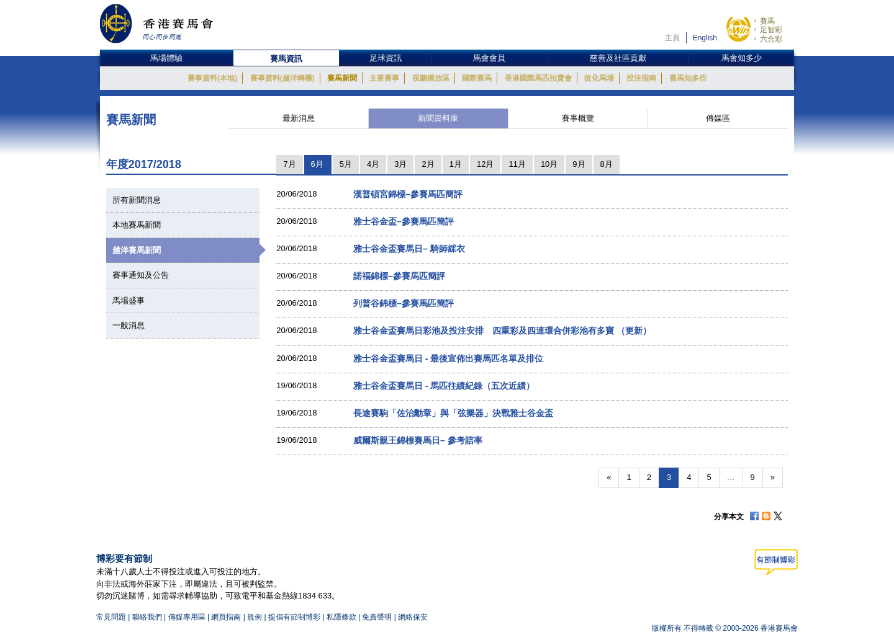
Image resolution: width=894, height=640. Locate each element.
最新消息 (298, 118)
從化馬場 (599, 78)
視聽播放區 (430, 78)
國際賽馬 (477, 78)
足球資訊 (385, 58)
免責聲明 (377, 617)
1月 (455, 164)
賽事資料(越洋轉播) (282, 78)
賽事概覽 (578, 118)
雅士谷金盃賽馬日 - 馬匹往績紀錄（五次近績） (444, 386)
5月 (346, 164)
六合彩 (771, 39)
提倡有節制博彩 (294, 617)
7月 (289, 164)
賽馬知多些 (688, 78)
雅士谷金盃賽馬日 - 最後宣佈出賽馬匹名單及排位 (448, 358)
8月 (606, 164)
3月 (400, 164)
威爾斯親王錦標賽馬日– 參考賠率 (417, 440)
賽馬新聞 (342, 78)
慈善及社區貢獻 (618, 58)
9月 (578, 164)
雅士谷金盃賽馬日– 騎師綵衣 (409, 249)
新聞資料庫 (438, 118)
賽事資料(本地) (212, 78)
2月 (428, 164)
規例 (255, 617)
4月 (373, 164)
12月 (485, 164)
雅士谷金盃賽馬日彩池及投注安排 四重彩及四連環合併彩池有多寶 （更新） (502, 331)
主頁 (672, 37)
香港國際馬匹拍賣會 (538, 78)
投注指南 (641, 78)
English (705, 37)
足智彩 (771, 29)
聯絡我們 (147, 617)
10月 (549, 164)
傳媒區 (718, 118)
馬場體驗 (166, 58)
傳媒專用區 (186, 617)
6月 (317, 164)
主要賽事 (384, 78)
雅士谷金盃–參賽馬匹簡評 (403, 221)
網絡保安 (413, 617)
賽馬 (767, 21)
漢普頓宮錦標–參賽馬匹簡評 (408, 194)
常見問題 (111, 617)
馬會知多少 (741, 58)
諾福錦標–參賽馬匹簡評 (399, 276)
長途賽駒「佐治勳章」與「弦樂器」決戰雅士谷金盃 (453, 413)
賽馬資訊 (286, 58)
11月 (516, 164)
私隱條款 (341, 617)
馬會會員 (489, 58)
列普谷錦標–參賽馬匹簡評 (403, 303)
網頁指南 (226, 617)
